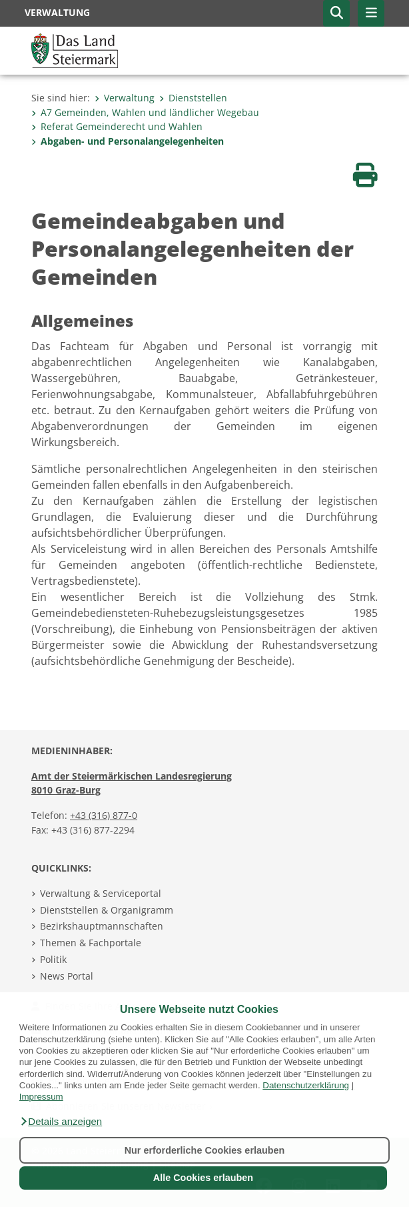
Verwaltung (125, 97)
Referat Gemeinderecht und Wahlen (117, 126)
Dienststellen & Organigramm (106, 910)
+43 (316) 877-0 (103, 815)
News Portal (66, 976)
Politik (53, 959)
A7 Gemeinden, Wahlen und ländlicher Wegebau (145, 112)
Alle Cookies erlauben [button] (203, 1177)
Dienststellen (193, 97)
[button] (60, 1121)
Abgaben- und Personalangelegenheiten (127, 141)
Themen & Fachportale (90, 942)
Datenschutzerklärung (305, 1085)
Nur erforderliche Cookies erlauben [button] (205, 1150)
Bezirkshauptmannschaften (101, 926)
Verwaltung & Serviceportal (100, 893)
